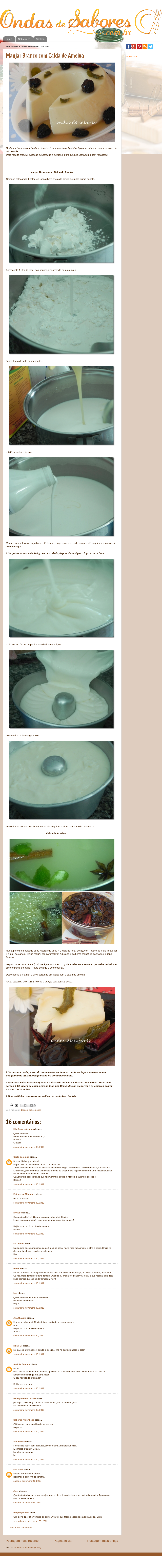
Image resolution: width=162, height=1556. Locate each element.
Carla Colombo (21, 1157)
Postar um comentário (21, 1527)
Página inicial (63, 1540)
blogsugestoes (21, 1512)
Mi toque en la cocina (24, 1398)
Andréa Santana (21, 1364)
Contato (40, 39)
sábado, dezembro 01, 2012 (27, 1481)
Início (9, 39)
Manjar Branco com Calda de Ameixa (45, 55)
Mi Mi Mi (17, 1346)
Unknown (18, 1469)
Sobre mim (24, 39)
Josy (16, 1491)
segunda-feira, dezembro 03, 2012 (30, 1521)
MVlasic (17, 1212)
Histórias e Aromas (23, 1129)
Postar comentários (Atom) (28, 1547)
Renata (17, 1268)
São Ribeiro (19, 1441)
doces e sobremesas (31, 1110)
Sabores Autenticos (23, 1420)
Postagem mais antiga (102, 1540)
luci (15, 1293)
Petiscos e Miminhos (24, 1194)
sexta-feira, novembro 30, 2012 (28, 1147)
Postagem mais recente (22, 1540)
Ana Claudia (19, 1318)
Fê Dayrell (18, 1243)
